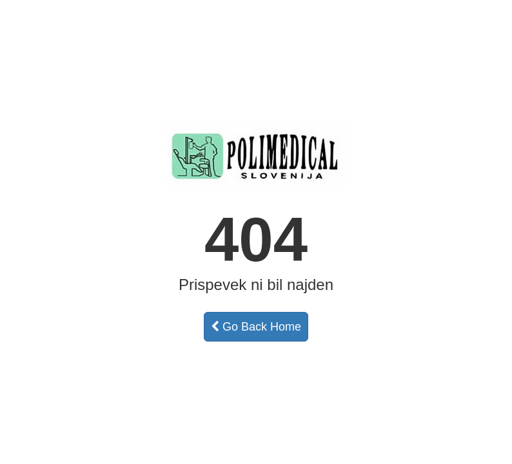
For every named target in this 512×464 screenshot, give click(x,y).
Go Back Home (256, 326)
